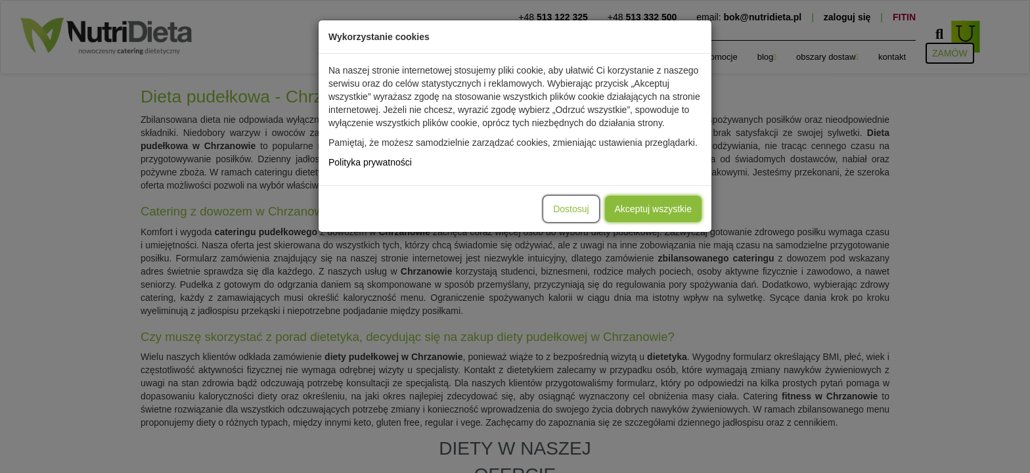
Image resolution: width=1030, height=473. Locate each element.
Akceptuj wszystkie (653, 209)
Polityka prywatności (370, 162)
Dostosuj (571, 209)
